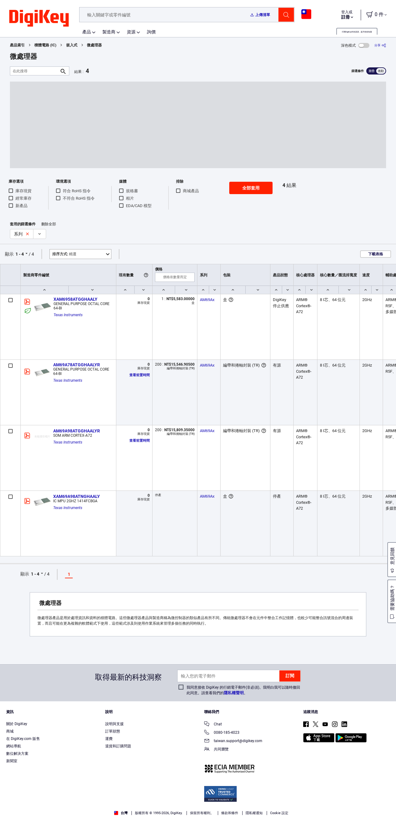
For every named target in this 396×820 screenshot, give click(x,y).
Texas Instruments (68, 315)
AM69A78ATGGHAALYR (76, 364)
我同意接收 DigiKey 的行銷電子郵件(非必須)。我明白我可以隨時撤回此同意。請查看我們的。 (243, 690)
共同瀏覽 (216, 750)
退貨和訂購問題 (118, 746)
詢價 (151, 31)
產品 (86, 31)
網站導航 (13, 746)
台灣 (120, 813)
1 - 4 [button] (19, 254)
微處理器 (94, 45)
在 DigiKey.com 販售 (23, 739)
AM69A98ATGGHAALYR (76, 430)
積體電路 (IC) (45, 45)
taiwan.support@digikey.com (233, 741)
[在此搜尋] (34, 71)
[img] (39, 18)
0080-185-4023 (221, 733)
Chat (213, 725)
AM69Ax (207, 299)
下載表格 (375, 254)
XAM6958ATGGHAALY (75, 299)
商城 (10, 731)
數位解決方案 (17, 753)
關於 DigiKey (16, 724)
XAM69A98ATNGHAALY (76, 496)
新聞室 (11, 761)
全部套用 (251, 187)
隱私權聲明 (234, 692)
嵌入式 (71, 45)
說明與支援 (114, 724)
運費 (109, 739)
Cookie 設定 (279, 813)
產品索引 (17, 45)
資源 (131, 31)
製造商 (108, 31)
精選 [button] (64, 254)
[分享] (380, 45)
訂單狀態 (112, 731)
